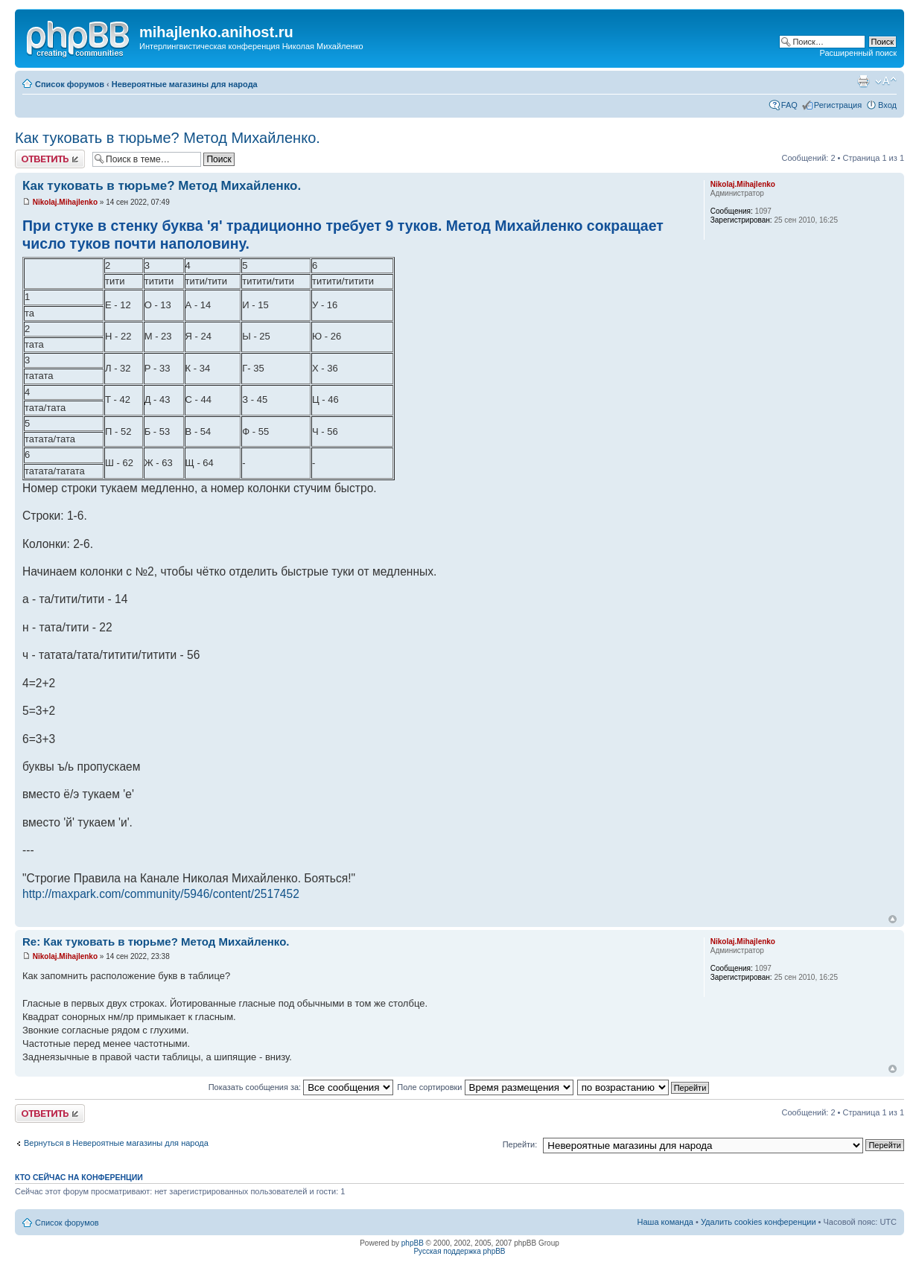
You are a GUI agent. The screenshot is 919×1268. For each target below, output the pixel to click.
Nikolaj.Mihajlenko (65, 202)
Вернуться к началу (892, 919)
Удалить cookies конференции (758, 1221)
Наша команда (665, 1221)
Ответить (50, 159)
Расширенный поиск (858, 52)
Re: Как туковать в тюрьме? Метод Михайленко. (155, 941)
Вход (887, 105)
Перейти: (520, 1144)
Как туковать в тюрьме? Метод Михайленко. (167, 138)
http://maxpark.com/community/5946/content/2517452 (160, 894)
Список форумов (69, 84)
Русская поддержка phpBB (459, 1251)
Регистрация (838, 105)
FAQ (789, 105)
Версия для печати (863, 81)
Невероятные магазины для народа (185, 84)
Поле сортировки (485, 1087)
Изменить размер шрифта (886, 81)
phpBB (412, 1243)
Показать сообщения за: (301, 1087)
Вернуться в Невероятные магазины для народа (116, 1142)
